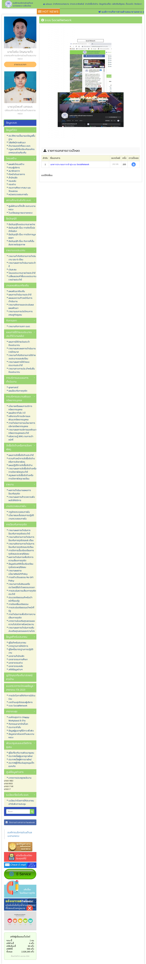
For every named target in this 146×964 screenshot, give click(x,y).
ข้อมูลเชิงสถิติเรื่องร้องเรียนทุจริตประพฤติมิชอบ (21, 565)
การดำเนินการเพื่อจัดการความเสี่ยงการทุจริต (22, 615)
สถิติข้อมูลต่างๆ (16, 669)
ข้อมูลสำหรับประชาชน (16, 637)
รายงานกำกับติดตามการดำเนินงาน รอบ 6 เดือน (22, 257)
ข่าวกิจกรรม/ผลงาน (61, 4)
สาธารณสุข (11, 711)
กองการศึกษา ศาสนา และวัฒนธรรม (20, 189)
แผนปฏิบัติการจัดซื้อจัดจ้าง (20, 465)
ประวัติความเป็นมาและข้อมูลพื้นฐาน (22, 137)
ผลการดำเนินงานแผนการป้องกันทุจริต (20, 492)
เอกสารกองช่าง (16, 662)
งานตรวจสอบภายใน (16, 506)
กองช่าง (12, 184)
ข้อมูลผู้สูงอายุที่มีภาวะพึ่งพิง (21, 730)
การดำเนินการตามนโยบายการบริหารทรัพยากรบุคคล (22, 424)
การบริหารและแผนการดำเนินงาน (17, 379)
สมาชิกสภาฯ (14, 171)
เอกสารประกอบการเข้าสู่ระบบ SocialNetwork (69, 164)
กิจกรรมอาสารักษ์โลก (18, 724)
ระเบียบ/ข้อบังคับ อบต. (17, 795)
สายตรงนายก (20, 64)
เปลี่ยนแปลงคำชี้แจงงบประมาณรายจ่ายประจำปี (22, 278)
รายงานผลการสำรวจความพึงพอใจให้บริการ (22, 498)
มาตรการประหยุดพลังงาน (20, 777)
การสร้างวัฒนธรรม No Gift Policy (21, 579)
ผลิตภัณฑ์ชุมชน (118, 4)
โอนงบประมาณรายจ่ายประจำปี (22, 273)
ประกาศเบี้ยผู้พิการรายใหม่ (20, 759)
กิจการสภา (11, 320)
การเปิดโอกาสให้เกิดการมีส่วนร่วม (22, 697)
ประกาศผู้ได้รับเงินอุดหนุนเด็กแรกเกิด (21, 764)
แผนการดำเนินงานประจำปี (20, 294)
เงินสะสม (12, 269)
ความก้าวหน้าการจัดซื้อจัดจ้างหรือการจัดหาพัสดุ (22, 460)
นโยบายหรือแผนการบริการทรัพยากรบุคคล (20, 407)
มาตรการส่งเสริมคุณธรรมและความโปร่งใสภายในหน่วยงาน (22, 622)
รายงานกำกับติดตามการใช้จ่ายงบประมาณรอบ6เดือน (22, 356)
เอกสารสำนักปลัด (16, 656)
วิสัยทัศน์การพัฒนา (17, 142)
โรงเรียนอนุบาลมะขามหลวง (20, 212)
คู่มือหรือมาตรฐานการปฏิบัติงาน (21, 651)
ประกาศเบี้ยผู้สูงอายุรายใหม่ (20, 756)
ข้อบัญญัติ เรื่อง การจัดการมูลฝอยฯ (22, 236)
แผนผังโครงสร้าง (16, 164)
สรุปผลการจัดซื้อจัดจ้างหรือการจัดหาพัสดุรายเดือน (21, 477)
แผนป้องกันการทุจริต (18, 390)
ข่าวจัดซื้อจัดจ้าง (91, 4)
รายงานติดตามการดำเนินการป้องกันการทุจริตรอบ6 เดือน (21, 538)
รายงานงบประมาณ (15, 250)
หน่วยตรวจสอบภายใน (18, 194)
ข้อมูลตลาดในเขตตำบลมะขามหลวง (21, 735)
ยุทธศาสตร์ (13, 387)
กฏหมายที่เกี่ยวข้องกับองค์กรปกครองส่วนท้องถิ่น (22, 150)
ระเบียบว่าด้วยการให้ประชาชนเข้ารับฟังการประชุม (21, 802)
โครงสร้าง (11, 158)
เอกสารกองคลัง (16, 666)
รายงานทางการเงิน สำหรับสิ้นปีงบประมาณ (22, 370)
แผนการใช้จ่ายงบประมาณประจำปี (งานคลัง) (19, 334)
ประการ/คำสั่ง (15, 727)
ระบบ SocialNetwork (18, 705)
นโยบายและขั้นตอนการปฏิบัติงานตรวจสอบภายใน (21, 517)
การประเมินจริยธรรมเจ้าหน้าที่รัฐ (21, 609)
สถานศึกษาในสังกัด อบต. (18, 200)
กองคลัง (12, 181)
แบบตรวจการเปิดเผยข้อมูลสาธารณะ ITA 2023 (19, 688)
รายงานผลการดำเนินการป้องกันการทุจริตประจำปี (20, 532)
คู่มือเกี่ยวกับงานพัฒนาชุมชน (21, 752)
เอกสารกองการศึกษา (18, 659)
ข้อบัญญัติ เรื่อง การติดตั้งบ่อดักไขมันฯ (22, 229)
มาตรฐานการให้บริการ (18, 646)
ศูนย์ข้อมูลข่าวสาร (15, 772)
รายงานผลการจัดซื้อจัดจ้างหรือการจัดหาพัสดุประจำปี (22, 470)
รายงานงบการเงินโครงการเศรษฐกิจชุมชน (21, 313)
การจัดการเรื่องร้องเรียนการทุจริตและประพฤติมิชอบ (21, 552)
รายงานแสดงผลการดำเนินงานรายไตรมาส (22, 350)
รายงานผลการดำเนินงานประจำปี (22, 264)
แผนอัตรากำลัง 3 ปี (17, 412)
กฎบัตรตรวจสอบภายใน (19, 512)
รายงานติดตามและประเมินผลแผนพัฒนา (21, 306)
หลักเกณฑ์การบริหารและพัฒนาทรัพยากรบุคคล (19, 417)
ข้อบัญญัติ (11, 218)
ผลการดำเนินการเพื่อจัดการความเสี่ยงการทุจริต (21, 558)
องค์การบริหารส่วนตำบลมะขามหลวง (20, 834)
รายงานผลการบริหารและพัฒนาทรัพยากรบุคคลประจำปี (22, 431)
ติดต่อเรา (138, 4)
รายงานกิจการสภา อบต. (19, 326)
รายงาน (10, 484)
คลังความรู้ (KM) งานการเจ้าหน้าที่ (21, 438)
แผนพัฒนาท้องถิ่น (17, 291)
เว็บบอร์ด (129, 4)
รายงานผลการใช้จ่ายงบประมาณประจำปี (19, 363)
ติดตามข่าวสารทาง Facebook (20, 822)
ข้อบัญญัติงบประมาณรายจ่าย (22, 224)
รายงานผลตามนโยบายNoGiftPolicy (18, 572)
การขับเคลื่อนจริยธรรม (18, 604)
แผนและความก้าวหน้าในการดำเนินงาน (20, 299)
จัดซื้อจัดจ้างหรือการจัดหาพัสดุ (19, 447)
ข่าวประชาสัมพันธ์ (77, 4)
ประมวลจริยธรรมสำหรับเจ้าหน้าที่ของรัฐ (20, 599)
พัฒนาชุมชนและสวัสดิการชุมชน (19, 745)
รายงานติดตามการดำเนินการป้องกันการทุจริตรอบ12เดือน (21, 545)
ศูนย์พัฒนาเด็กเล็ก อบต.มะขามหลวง (22, 207)
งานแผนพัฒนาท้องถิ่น (17, 285)
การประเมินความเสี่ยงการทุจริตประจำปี (22, 592)
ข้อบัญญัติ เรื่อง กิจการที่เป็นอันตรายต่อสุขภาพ (21, 242)
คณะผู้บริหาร (14, 167)
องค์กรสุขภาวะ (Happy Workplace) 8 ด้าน (19, 718)
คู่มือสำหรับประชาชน (17, 642)
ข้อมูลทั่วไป (11, 130)
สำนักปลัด (13, 177)
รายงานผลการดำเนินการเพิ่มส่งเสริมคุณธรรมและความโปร (22, 629)
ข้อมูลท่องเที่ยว (105, 4)
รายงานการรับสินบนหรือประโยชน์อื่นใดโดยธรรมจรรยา (22, 585)
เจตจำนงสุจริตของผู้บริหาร (21, 702)
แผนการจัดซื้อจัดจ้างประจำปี (21, 455)
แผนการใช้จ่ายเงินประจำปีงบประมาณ (19, 343)
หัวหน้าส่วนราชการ (17, 174)
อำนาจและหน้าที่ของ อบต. (20, 145)
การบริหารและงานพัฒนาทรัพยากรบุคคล (18, 398)
